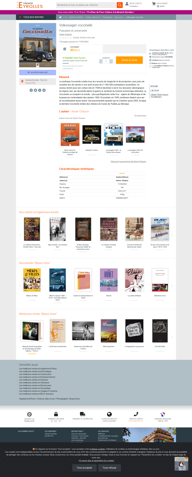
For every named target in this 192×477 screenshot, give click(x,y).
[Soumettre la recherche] (120, 5)
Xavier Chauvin (65, 34)
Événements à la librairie (107, 440)
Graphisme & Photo (27, 399)
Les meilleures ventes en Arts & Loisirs (35, 385)
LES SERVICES (103, 431)
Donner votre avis (87, 38)
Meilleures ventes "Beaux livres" (38, 313)
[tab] (81, 49)
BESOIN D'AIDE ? (77, 431)
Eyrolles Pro (49, 436)
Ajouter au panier (129, 60)
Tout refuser (110, 467)
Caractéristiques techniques (159, 96)
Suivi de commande (78, 434)
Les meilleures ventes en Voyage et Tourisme (38, 391)
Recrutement (103, 438)
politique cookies (97, 449)
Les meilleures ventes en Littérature (34, 383)
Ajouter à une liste (38, 72)
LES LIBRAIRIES (50, 431)
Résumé (154, 86)
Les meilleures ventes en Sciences (33, 380)
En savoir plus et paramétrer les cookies (96, 461)
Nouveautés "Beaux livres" (34, 263)
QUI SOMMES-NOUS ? (26, 431)
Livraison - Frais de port (79, 436)
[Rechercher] (86, 5)
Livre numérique (77, 440)
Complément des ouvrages (108, 436)
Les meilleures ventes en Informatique (35, 371)
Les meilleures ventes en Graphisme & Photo (38, 369)
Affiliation (101, 434)
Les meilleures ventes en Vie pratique (35, 388)
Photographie (62, 399)
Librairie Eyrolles (51, 434)
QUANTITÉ (106, 58)
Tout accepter (84, 467)
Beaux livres (75, 399)
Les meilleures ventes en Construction (35, 374)
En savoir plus (140, 116)
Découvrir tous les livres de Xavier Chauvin (128, 161)
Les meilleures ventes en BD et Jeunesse (36, 394)
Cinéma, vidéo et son (46, 399)
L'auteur (155, 91)
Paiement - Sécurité (78, 438)
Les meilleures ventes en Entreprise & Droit (37, 377)
